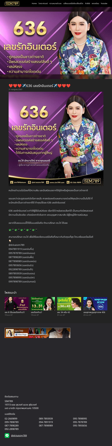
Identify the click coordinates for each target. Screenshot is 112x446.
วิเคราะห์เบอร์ (43, 3)
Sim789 (18, 331)
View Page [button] (21, 335)
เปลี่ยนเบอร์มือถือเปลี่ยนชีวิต (73, 3)
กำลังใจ (87, 3)
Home (34, 3)
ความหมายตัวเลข (55, 3)
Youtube (104, 3)
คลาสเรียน (95, 3)
